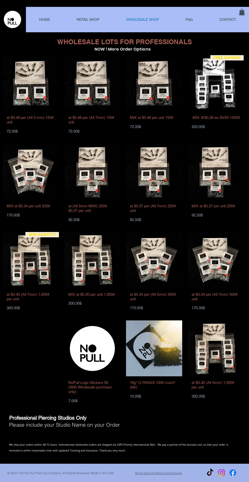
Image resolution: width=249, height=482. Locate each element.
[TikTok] (210, 472)
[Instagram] (221, 472)
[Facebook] (232, 472)
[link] (242, 12)
